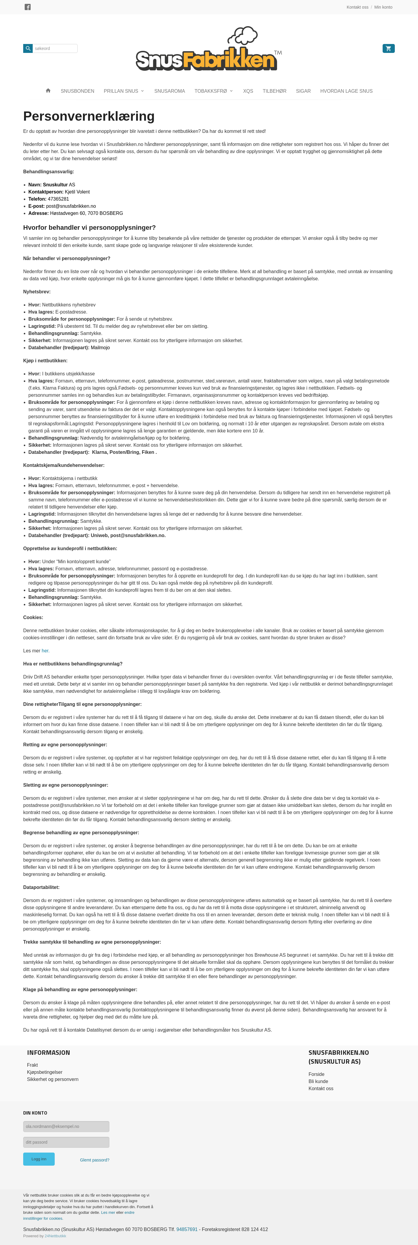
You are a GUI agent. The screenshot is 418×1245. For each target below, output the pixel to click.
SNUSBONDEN (77, 91)
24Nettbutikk (55, 1236)
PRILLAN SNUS (121, 91)
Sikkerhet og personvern (52, 1079)
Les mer (108, 1212)
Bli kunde (318, 1081)
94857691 (187, 1229)
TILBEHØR (275, 91)
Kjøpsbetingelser (44, 1072)
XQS (248, 91)
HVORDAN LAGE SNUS (346, 91)
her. (46, 650)
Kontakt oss (321, 1088)
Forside (316, 1074)
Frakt (32, 1065)
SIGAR (303, 91)
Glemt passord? (94, 1160)
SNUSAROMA (169, 91)
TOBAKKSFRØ (210, 91)
